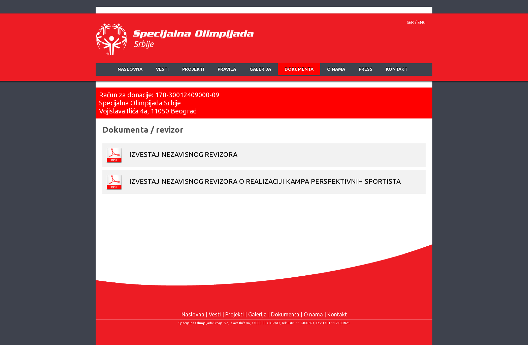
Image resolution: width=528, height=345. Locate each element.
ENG (422, 22)
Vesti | (217, 314)
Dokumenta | (287, 314)
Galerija (257, 314)
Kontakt (337, 314)
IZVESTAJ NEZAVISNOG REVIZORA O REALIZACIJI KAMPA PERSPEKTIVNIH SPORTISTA (253, 182)
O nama (313, 314)
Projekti (234, 314)
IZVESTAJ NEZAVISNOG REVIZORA (171, 155)
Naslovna (193, 314)
